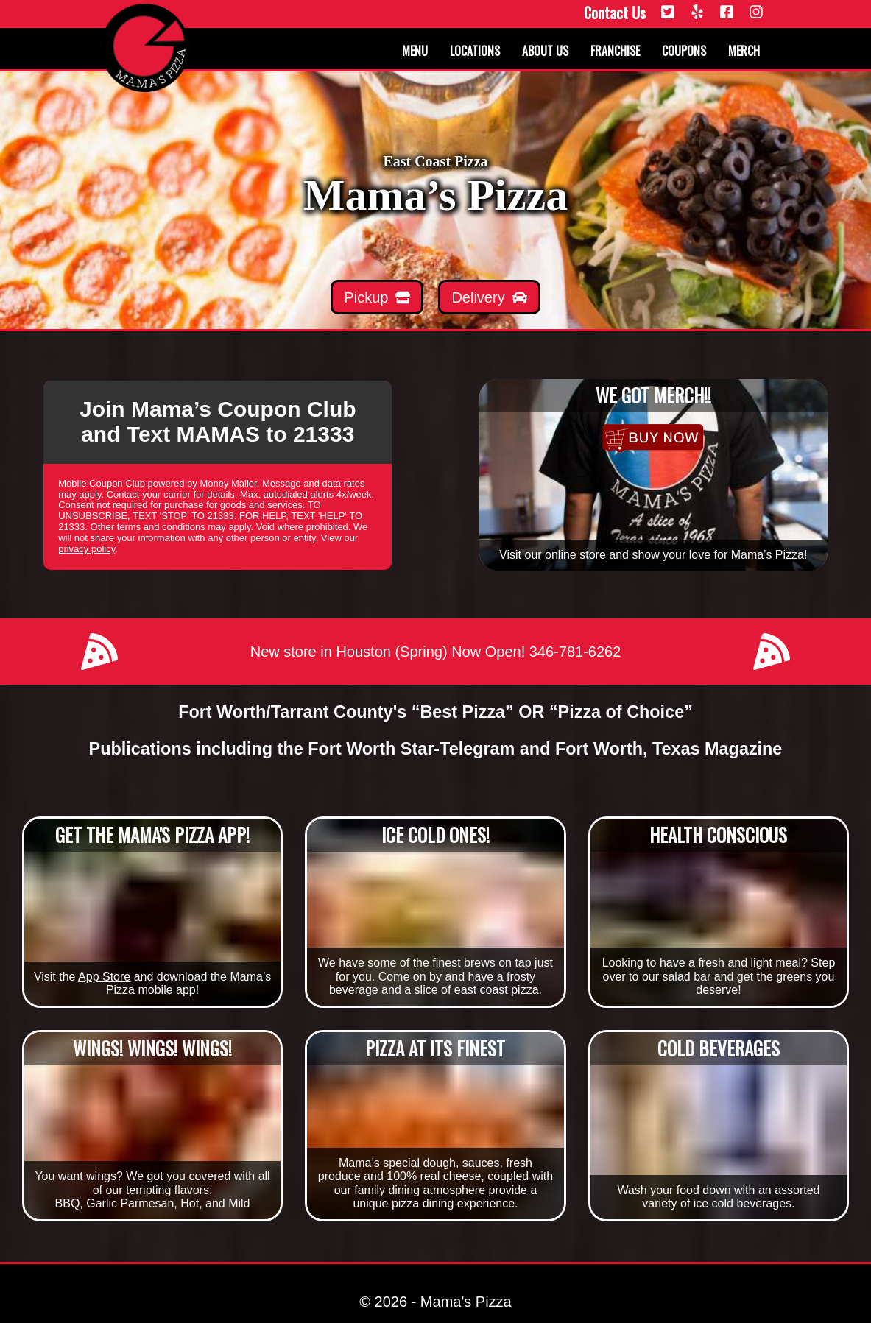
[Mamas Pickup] (377, 297)
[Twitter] (668, 12)
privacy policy (86, 548)
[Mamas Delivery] (489, 297)
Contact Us (615, 12)
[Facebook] (726, 12)
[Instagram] (756, 12)
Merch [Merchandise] (744, 51)
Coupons (684, 51)
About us (545, 51)
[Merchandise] (653, 438)
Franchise (615, 51)
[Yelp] (697, 12)
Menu (415, 51)
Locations (475, 51)
